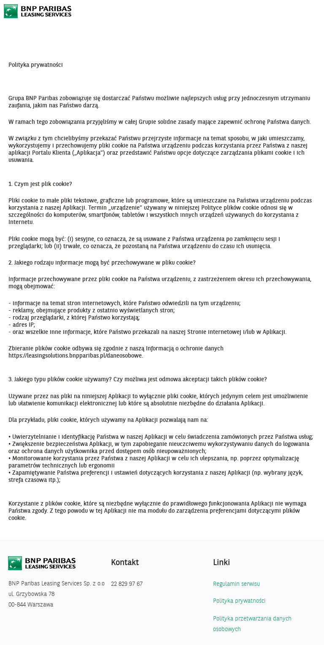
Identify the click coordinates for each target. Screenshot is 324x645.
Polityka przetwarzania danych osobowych (252, 624)
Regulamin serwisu (236, 584)
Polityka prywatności (239, 601)
